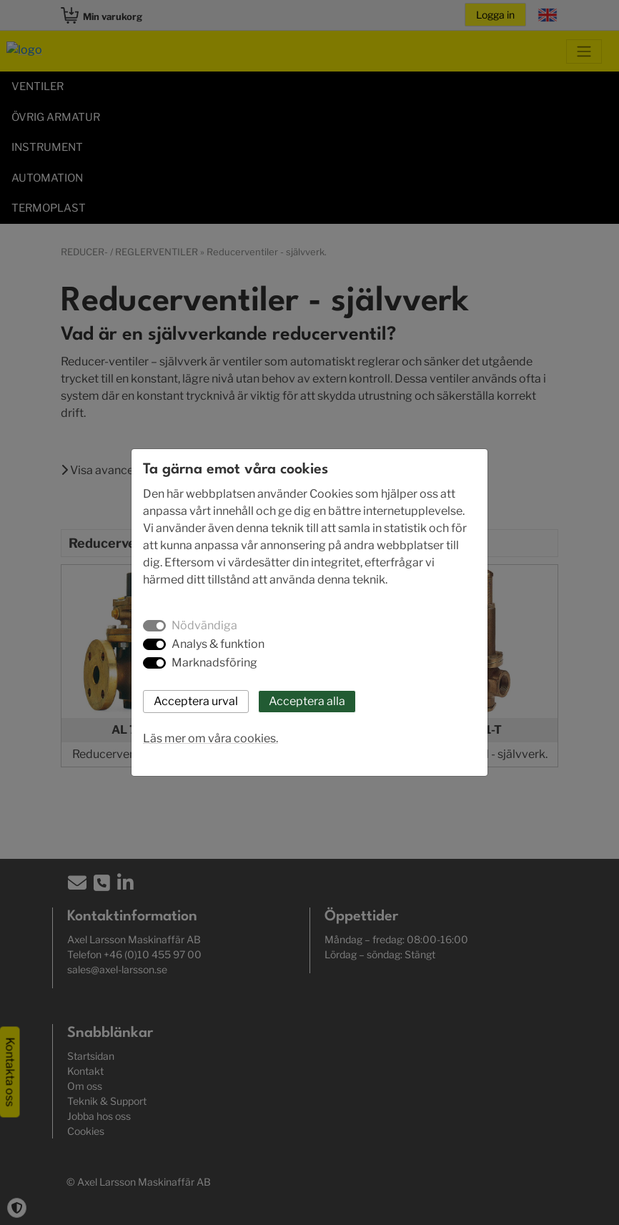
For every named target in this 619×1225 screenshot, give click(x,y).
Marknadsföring (214, 662)
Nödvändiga (204, 625)
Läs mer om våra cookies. (210, 738)
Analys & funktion (218, 644)
